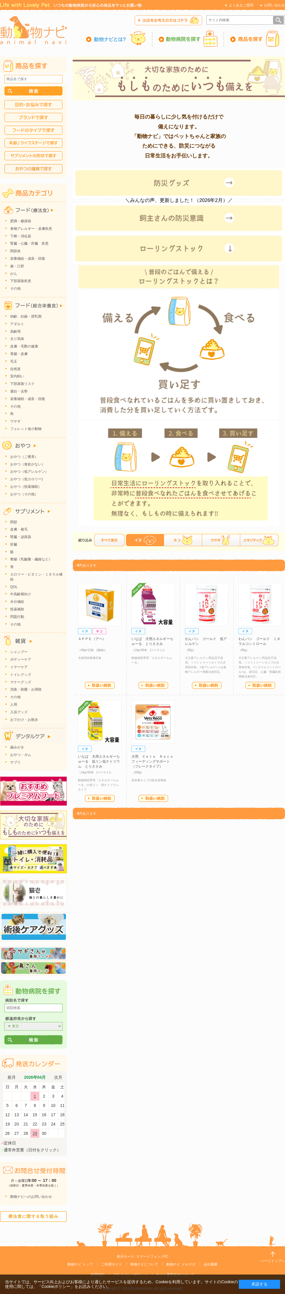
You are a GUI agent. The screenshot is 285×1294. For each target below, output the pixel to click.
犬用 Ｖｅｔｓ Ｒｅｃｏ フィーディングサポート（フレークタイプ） (154, 761)
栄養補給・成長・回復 (27, 259)
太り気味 (17, 339)
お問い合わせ (274, 5)
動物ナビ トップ (80, 1264)
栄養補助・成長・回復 (27, 399)
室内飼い (17, 376)
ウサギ (221, 540)
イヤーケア (19, 667)
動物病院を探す (188, 39)
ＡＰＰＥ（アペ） (92, 639)
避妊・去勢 (19, 391)
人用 (13, 704)
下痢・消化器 (20, 236)
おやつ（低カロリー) (26, 479)
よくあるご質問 (241, 5)
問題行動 (17, 617)
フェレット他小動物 (26, 429)
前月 (12, 1077)
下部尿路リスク (22, 384)
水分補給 (17, 602)
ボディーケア (20, 659)
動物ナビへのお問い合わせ (31, 1197)
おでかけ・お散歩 (24, 720)
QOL (13, 587)
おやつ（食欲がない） (27, 464)
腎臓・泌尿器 (20, 537)
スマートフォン (148, 1256)
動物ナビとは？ (119, 39)
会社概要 (211, 1264)
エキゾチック (259, 540)
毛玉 (13, 361)
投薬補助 (17, 609)
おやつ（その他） (24, 494)
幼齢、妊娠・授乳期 (26, 316)
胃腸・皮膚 (19, 354)
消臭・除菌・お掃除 (26, 689)
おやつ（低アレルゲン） (29, 471)
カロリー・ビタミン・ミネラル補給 (36, 576)
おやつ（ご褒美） (24, 457)
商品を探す (254, 39)
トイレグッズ (20, 675)
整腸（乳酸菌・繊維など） (31, 559)
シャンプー (19, 652)
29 (35, 1133)
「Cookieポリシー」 (56, 1286)
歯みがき (17, 747)
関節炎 (15, 251)
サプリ (15, 762)
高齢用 (15, 331)
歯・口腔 (17, 266)
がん (13, 274)
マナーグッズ (20, 682)
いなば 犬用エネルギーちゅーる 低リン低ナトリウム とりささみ (99, 761)
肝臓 (13, 544)
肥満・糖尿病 (20, 221)
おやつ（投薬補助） (26, 487)
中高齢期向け (20, 594)
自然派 (15, 369)
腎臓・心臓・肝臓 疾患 (29, 243)
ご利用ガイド (111, 1264)
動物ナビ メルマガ (180, 1264)
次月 (58, 1077)
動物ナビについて (144, 1264)
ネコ (183, 540)
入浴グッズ (19, 712)
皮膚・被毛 (19, 529)
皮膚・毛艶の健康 (24, 346)
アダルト (17, 324)
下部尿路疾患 (20, 281)
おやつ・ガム (20, 755)
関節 (13, 522)
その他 (15, 288)
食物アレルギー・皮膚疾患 (31, 229)
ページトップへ (273, 1261)
